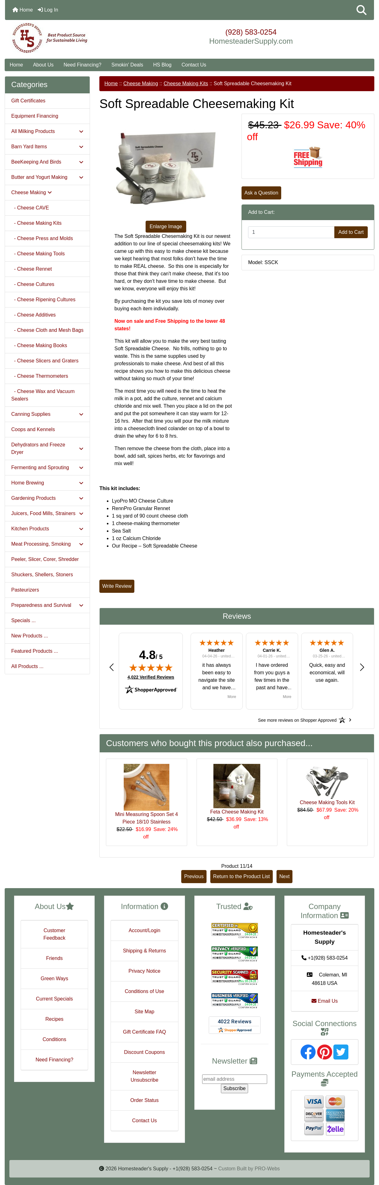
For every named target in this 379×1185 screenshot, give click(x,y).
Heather (216, 650)
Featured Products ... (34, 651)
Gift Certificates (28, 100)
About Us (43, 64)
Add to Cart (351, 232)
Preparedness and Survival (47, 605)
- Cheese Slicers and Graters (44, 360)
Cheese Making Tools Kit (327, 802)
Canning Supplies (47, 414)
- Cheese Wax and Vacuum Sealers (43, 395)
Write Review (117, 586)
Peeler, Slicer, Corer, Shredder (45, 559)
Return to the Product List (241, 876)
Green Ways (54, 978)
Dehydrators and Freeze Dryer (47, 448)
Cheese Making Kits (186, 83)
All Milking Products (47, 131)
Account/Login (144, 930)
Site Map (144, 1011)
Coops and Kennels (33, 429)
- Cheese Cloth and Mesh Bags (47, 330)
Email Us (325, 1001)
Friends (54, 958)
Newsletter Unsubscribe (144, 1076)
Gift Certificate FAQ (144, 1032)
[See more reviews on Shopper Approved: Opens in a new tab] (297, 719)
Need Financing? (83, 64)
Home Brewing (47, 482)
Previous (193, 876)
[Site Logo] (66, 38)
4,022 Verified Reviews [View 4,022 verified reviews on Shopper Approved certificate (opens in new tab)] (150, 677)
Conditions (54, 1039)
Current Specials (54, 998)
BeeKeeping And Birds (47, 162)
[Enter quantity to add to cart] (291, 232)
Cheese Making (140, 83)
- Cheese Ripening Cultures (43, 299)
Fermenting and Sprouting (47, 467)
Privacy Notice (144, 971)
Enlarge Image (166, 226)
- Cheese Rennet (31, 269)
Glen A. (327, 650)
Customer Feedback (54, 934)
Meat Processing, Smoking (47, 544)
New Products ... (29, 635)
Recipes (54, 1019)
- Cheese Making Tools (38, 253)
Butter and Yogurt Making (47, 177)
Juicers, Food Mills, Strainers (47, 513)
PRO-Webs (267, 1168)
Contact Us (194, 64)
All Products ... (27, 666)
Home (22, 9)
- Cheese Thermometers (39, 376)
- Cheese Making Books (39, 345)
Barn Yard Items (47, 146)
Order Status (144, 1100)
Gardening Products (47, 498)
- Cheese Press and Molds (42, 238)
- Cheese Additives (33, 314)
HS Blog (162, 64)
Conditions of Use (144, 991)
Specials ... (23, 620)
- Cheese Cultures (32, 284)
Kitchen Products (47, 528)
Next (284, 876)
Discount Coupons (144, 1052)
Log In (48, 9)
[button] (361, 9)
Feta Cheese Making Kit (237, 811)
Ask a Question (261, 192)
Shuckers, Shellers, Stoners (42, 574)
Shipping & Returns (144, 950)
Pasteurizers (25, 589)
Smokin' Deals (127, 64)
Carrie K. (272, 650)
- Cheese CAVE (30, 207)
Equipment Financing (34, 116)
